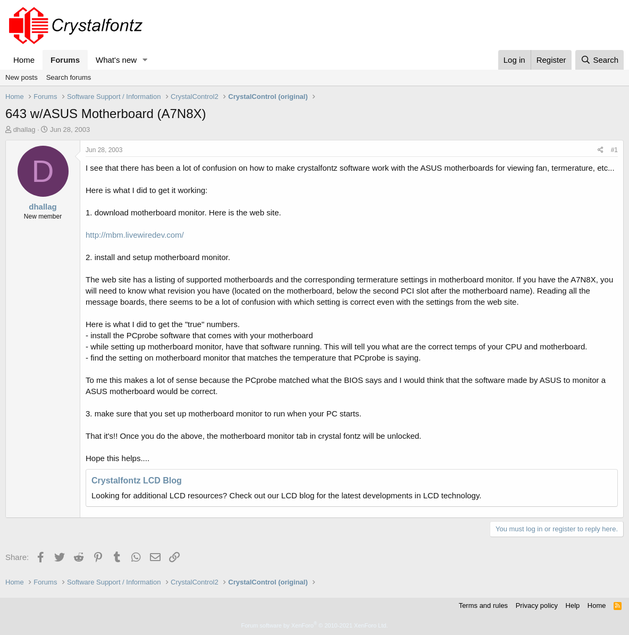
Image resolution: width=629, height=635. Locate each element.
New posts (21, 77)
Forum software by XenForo (314, 625)
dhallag (24, 129)
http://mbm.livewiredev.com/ (135, 234)
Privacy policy (537, 605)
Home (24, 59)
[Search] (599, 60)
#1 (614, 150)
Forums (65, 59)
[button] (145, 60)
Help (573, 605)
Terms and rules (483, 605)
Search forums (68, 77)
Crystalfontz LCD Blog (136, 480)
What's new (116, 59)
